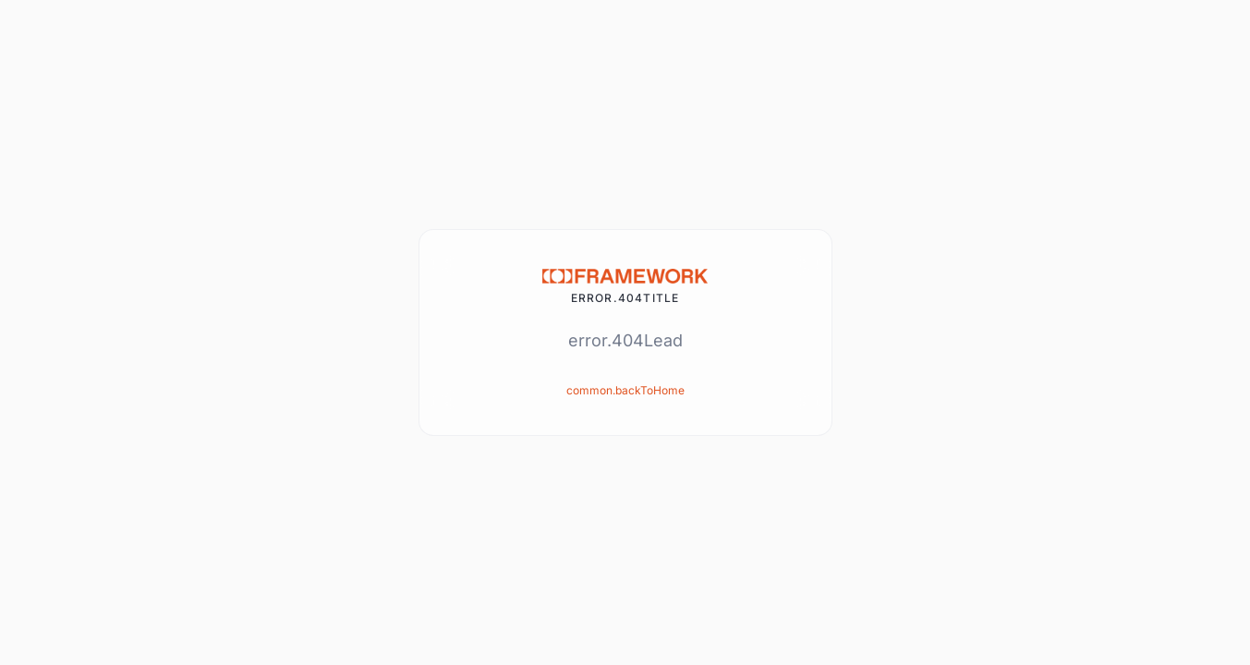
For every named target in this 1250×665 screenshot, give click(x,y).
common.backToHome (625, 390)
